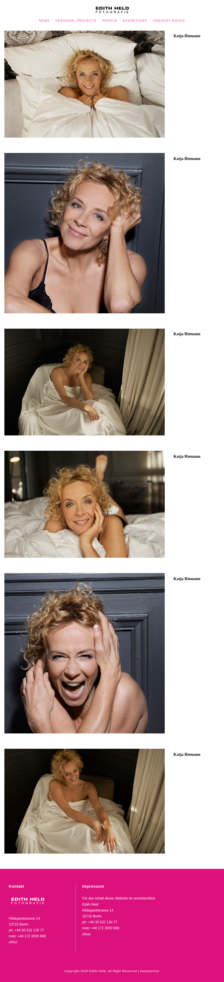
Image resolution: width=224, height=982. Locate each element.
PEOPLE (109, 20)
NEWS (44, 20)
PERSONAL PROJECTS (76, 20)
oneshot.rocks (169, 20)
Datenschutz (149, 971)
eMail (13, 942)
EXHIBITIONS (135, 20)
